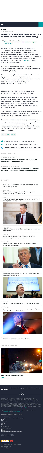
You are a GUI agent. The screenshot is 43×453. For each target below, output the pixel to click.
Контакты (3, 388)
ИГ (3, 134)
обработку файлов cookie (24, 407)
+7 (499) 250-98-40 (5, 411)
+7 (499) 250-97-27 (17, 411)
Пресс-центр (20, 388)
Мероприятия (4, 389)
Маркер (3, 423)
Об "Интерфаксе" (11, 388)
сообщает (26, 61)
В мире (3, 30)
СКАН (2, 429)
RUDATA (3, 430)
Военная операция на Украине (12, 375)
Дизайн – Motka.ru (6, 448)
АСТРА (2, 424)
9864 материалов (6, 378)
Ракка (13, 134)
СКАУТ (2, 422)
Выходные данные (6, 446)
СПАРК (3, 419)
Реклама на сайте (35, 388)
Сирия (7, 134)
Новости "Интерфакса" (6, 428)
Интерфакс (21, 24)
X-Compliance (4, 420)
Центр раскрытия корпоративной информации (11, 431)
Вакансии (27, 388)
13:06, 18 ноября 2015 (7, 31)
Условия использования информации (11, 444)
